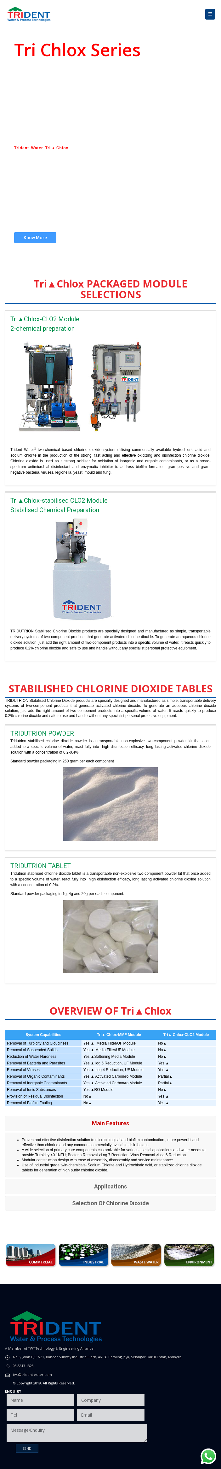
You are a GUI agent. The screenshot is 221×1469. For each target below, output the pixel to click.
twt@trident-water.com (32, 1374)
